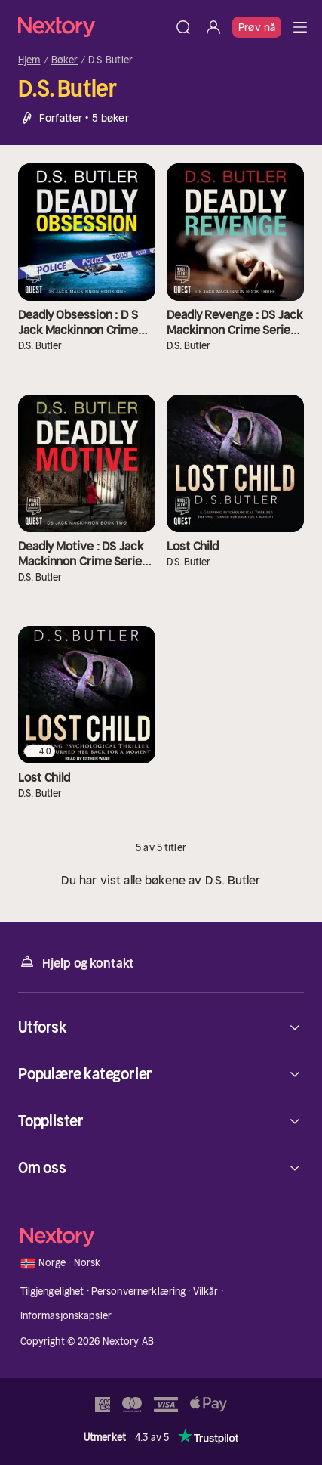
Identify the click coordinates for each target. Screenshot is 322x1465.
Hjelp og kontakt (76, 961)
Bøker (64, 60)
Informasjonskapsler (66, 1315)
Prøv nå (256, 27)
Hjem (29, 60)
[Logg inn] (213, 27)
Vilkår (206, 1291)
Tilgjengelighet (52, 1291)
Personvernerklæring (138, 1291)
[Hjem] (93, 26)
